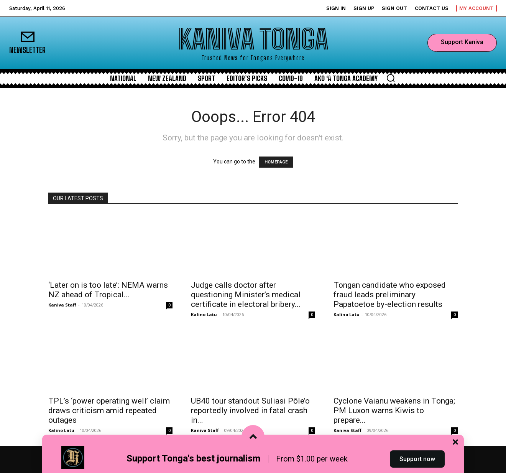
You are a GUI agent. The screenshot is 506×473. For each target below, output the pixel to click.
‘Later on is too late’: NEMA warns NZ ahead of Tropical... (108, 289)
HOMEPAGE (276, 162)
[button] (390, 78)
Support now (417, 459)
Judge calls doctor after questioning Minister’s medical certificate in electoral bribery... (246, 294)
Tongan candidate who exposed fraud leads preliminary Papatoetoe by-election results (390, 294)
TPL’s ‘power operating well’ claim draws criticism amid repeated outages (109, 410)
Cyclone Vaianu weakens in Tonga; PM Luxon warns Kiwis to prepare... (394, 410)
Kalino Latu (204, 314)
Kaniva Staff (62, 305)
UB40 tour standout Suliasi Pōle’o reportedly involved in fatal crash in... (250, 410)
